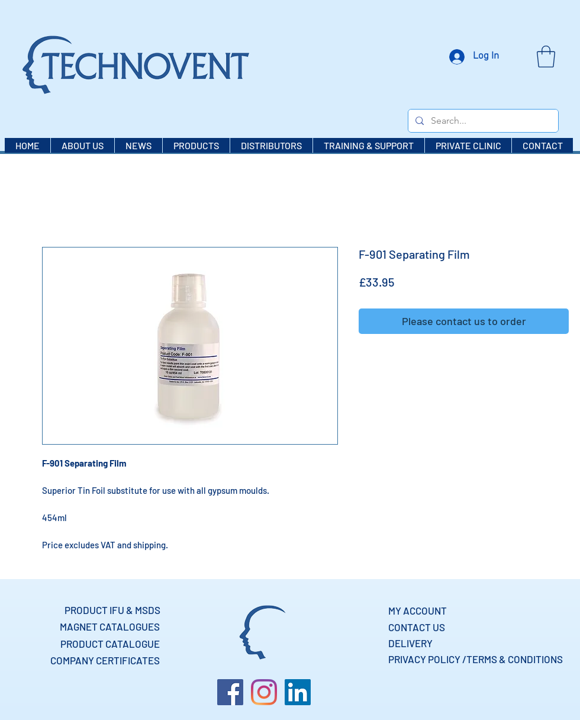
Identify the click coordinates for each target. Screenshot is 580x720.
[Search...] (482, 121)
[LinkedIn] (298, 692)
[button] (546, 57)
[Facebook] (230, 692)
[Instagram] (264, 692)
